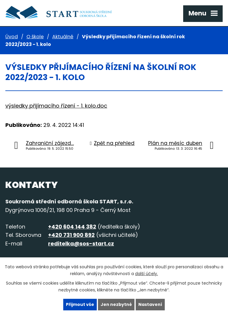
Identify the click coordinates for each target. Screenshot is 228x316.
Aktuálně (62, 36)
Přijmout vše (80, 304)
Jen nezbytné (116, 304)
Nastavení (150, 304)
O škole (35, 36)
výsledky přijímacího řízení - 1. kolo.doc (56, 105)
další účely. (146, 274)
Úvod (11, 36)
